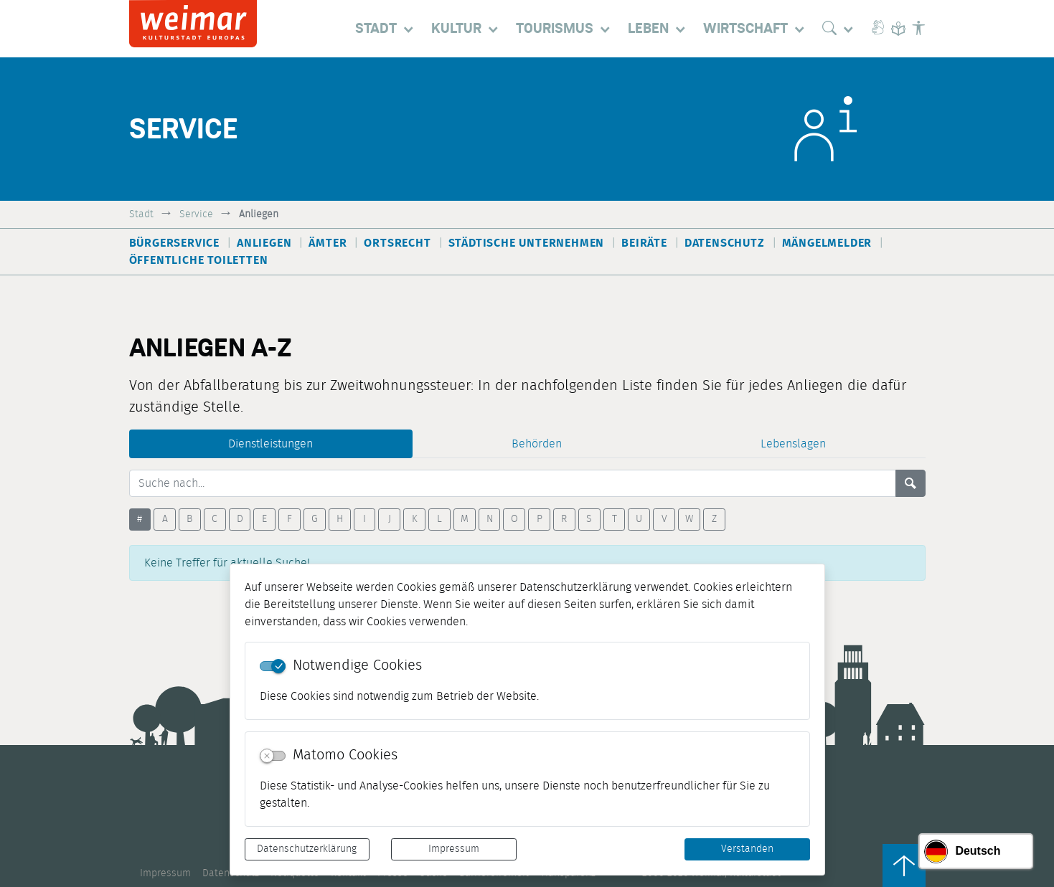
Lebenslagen (793, 444)
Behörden (537, 444)
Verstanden (747, 849)
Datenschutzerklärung (307, 849)
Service (196, 214)
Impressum (453, 849)
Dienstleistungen (270, 444)
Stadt (141, 214)
